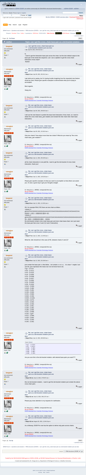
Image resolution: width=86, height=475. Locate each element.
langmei (9, 46)
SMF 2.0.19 (36, 470)
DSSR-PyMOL (42, 33)
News (18, 33)
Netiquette (8, 33)
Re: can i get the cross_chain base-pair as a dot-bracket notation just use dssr (39, 70)
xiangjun (9, 69)
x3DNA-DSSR (19, 8)
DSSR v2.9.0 (59, 33)
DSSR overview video (62, 17)
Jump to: (61, 451)
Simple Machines (50, 470)
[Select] (30, 342)
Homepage (72, 33)
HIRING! (78, 33)
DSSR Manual (66, 33)
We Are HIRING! (50, 17)
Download (14, 33)
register (24, 13)
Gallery (22, 33)
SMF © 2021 (43, 470)
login (18, 13)
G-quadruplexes (28, 33)
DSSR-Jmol (35, 33)
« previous (77, 35)
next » (82, 35)
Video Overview (50, 33)
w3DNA (76, 8)
